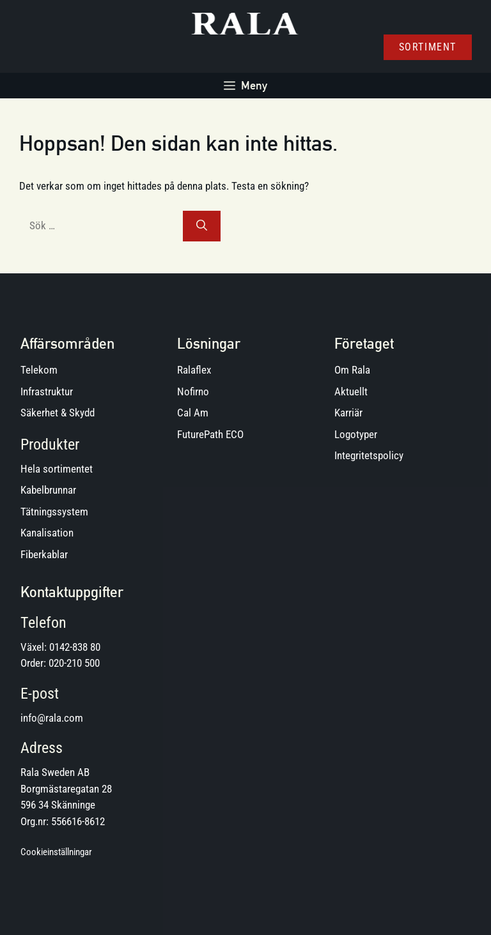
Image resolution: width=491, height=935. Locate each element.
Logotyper (355, 434)
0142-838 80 (74, 647)
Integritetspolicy (368, 455)
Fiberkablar (44, 554)
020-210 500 (74, 663)
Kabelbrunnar (48, 489)
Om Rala (352, 369)
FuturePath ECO (210, 434)
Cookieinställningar (56, 852)
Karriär (348, 412)
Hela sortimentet (56, 468)
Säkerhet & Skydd (57, 412)
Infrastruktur (46, 391)
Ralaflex (194, 369)
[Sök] (202, 226)
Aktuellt (351, 391)
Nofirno (193, 391)
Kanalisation (47, 532)
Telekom (39, 369)
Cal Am (192, 412)
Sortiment (427, 47)
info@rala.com (51, 717)
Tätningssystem (54, 511)
